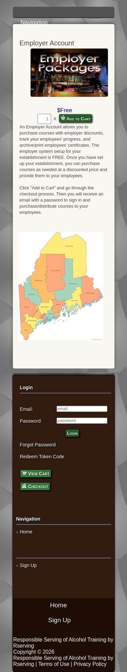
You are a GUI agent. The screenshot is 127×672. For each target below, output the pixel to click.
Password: (31, 421)
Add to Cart (75, 118)
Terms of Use (53, 664)
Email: (26, 409)
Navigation (65, 14)
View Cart (35, 473)
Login (72, 433)
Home (26, 531)
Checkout (35, 486)
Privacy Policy (90, 664)
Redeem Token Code (42, 456)
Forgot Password (38, 444)
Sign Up (28, 565)
